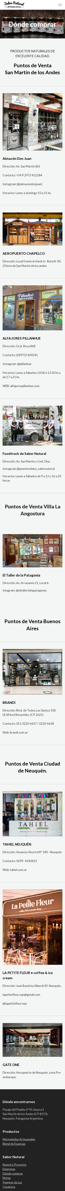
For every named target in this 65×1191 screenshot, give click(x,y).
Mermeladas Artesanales (19, 1139)
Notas (7, 1178)
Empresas (9, 1169)
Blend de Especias (14, 1144)
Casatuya (9, 1187)
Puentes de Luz (12, 1182)
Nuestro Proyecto (14, 1164)
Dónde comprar (13, 1173)
